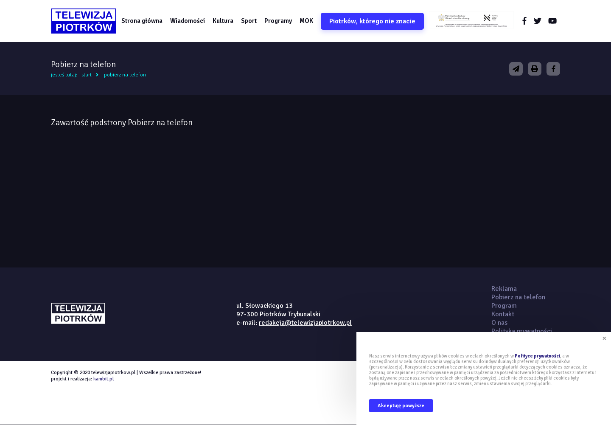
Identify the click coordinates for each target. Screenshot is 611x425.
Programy (278, 21)
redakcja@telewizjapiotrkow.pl (305, 323)
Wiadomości (188, 21)
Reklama (504, 289)
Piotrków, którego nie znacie (373, 21)
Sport (249, 21)
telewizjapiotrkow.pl (84, 21)
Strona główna (142, 21)
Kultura (223, 21)
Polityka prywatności (521, 331)
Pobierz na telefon (125, 75)
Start (86, 75)
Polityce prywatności (537, 356)
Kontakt (502, 314)
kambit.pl (103, 379)
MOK (307, 21)
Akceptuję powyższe (401, 405)
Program (504, 306)
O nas (499, 323)
